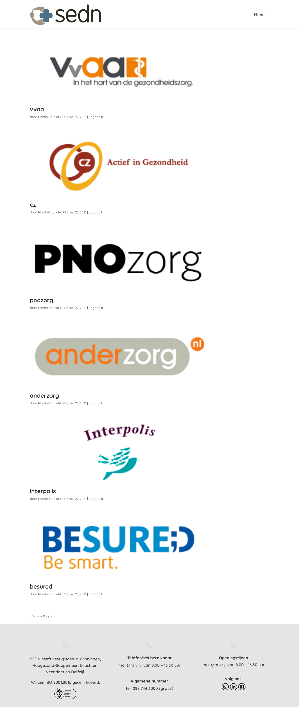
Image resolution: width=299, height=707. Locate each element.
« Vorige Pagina (41, 616)
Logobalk (96, 117)
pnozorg (41, 300)
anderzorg (44, 395)
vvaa (37, 109)
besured (41, 586)
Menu (259, 15)
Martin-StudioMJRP (52, 117)
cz (33, 204)
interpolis (43, 491)
